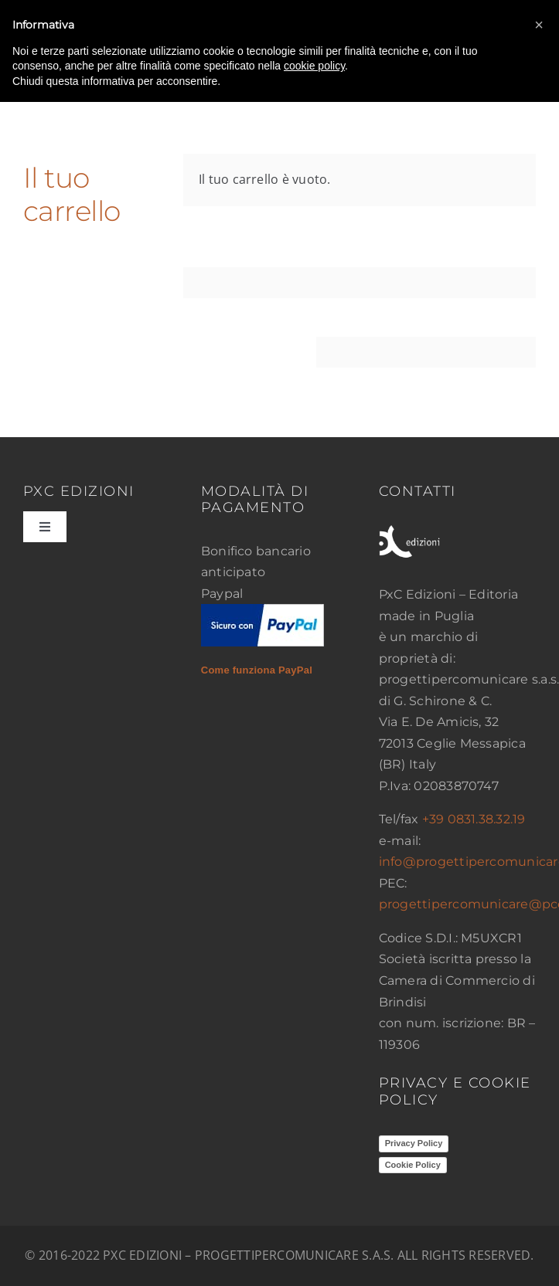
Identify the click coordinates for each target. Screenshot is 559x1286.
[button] (539, 24)
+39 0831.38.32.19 (474, 819)
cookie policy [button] (314, 65)
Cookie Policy (413, 1164)
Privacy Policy (414, 1143)
